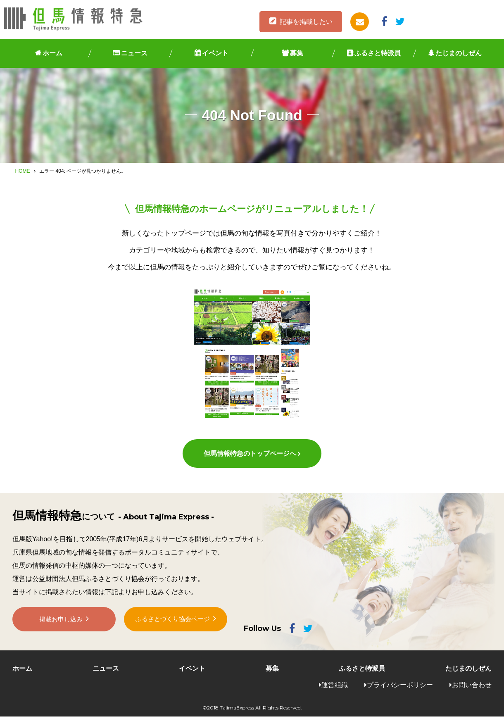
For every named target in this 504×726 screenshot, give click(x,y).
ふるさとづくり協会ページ (172, 632)
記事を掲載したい (306, 21)
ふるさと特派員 (377, 53)
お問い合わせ (472, 693)
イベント (215, 53)
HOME (22, 171)
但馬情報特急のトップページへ (249, 463)
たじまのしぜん (458, 53)
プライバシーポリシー (400, 693)
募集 (296, 53)
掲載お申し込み (61, 633)
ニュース (134, 53)
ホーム (52, 53)
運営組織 (334, 693)
